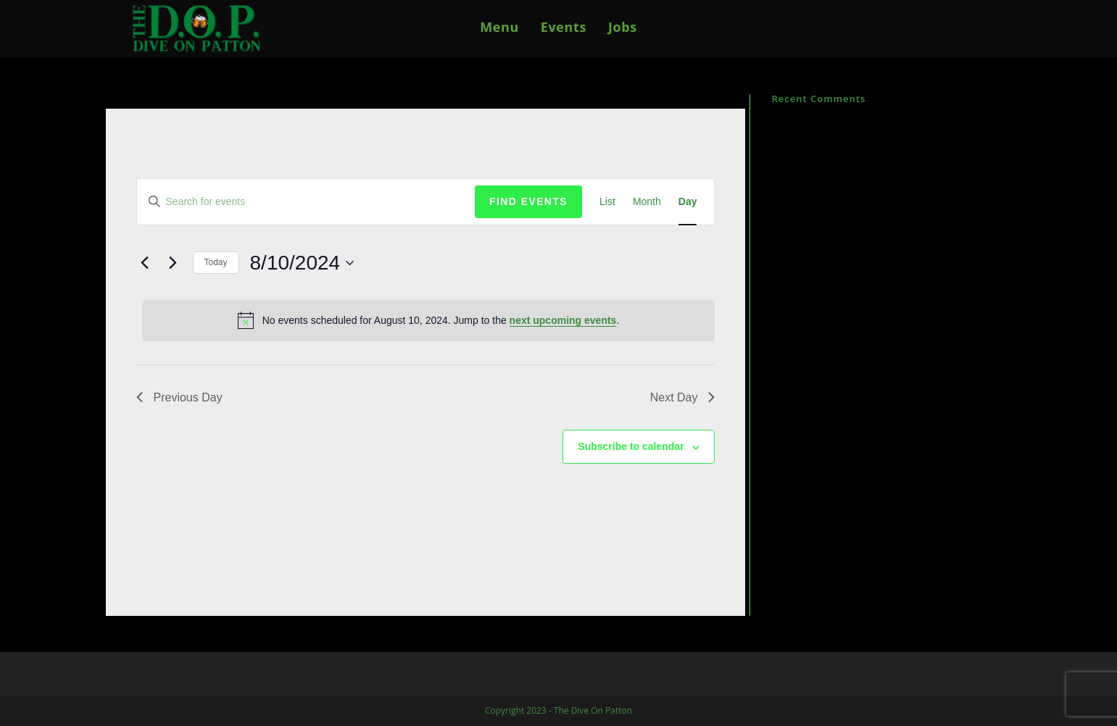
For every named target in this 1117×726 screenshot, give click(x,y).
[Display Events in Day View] (687, 202)
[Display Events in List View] (607, 202)
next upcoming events (563, 320)
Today (216, 262)
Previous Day (179, 397)
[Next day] (173, 263)
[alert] (428, 320)
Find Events (528, 201)
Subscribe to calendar (631, 446)
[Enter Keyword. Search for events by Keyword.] (306, 202)
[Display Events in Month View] (647, 202)
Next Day (682, 397)
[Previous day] (145, 263)
